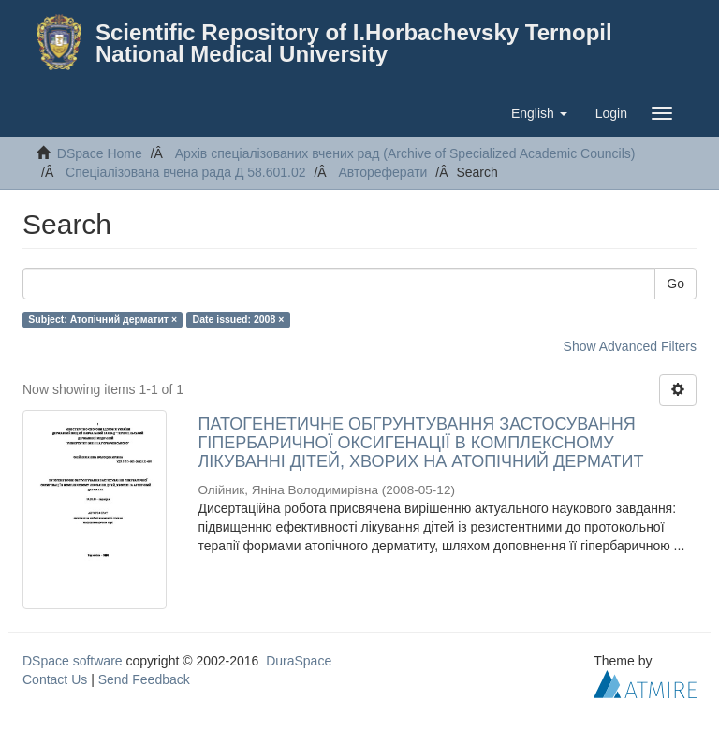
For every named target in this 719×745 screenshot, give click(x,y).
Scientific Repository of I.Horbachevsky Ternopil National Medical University (353, 43)
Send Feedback (144, 679)
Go (675, 283)
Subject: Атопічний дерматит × (102, 319)
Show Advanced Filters (630, 346)
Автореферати (382, 172)
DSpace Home (99, 153)
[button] (539, 113)
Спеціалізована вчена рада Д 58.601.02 (186, 172)
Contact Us (54, 679)
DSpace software (72, 660)
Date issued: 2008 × (239, 319)
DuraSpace (298, 660)
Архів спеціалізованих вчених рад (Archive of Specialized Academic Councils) (405, 153)
